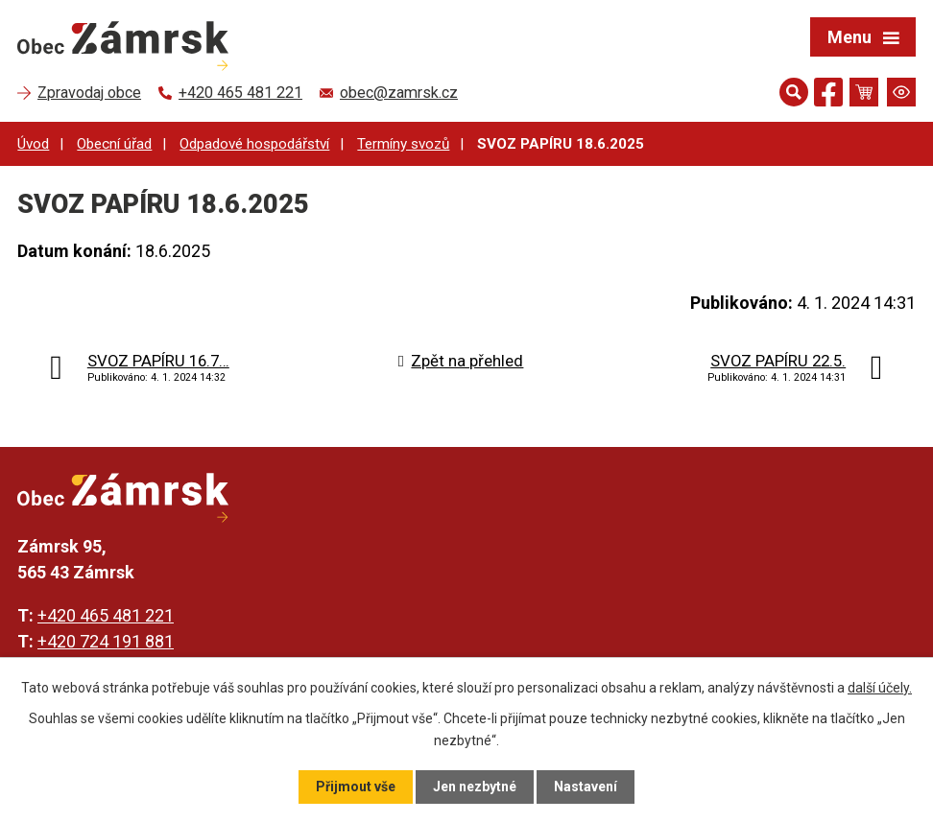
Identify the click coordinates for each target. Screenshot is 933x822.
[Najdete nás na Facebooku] (828, 95)
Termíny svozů (403, 144)
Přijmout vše (355, 786)
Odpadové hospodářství (254, 144)
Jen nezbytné (474, 786)
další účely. (880, 687)
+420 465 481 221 (105, 615)
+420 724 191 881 (105, 641)
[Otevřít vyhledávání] (793, 92)
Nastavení (585, 786)
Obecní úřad (114, 144)
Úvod (33, 144)
